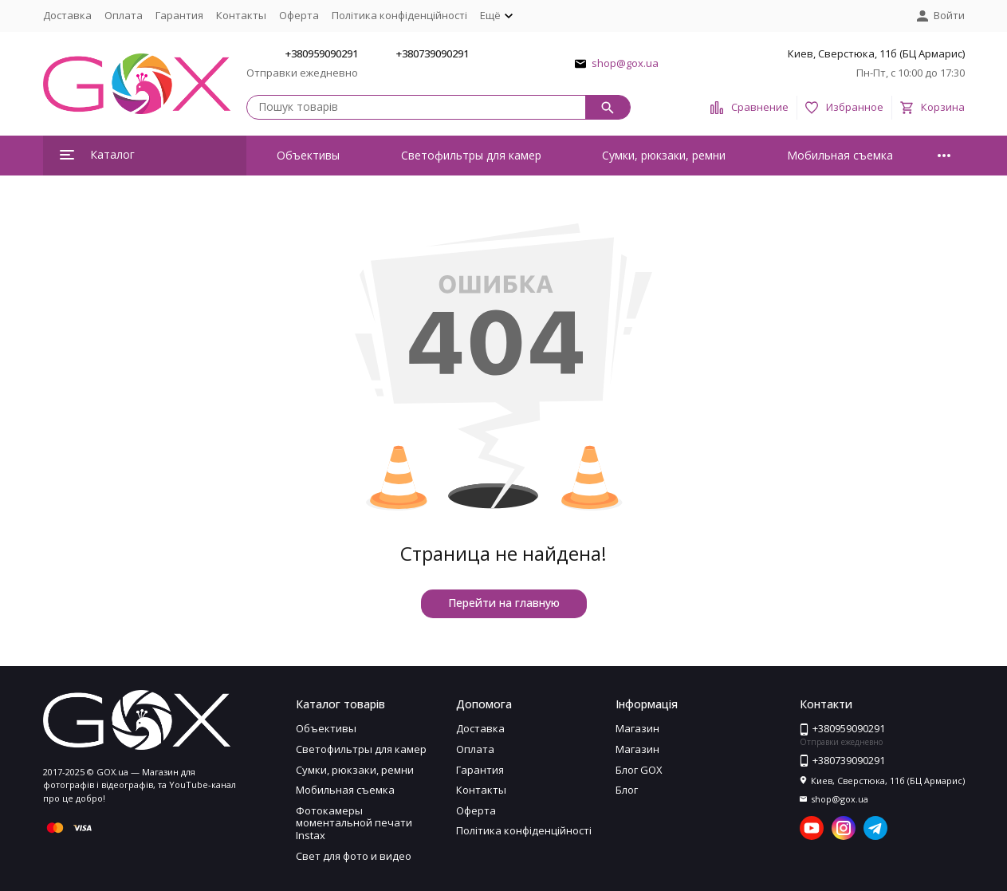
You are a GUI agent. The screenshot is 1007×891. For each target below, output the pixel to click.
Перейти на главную (504, 602)
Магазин (637, 728)
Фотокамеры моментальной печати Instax (354, 822)
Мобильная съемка (840, 155)
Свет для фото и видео (353, 856)
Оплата (123, 15)
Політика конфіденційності (399, 15)
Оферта (299, 15)
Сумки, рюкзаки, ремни (664, 155)
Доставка (67, 15)
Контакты (241, 15)
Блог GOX (639, 770)
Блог (627, 790)
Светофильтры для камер (471, 155)
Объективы (308, 155)
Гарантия (179, 15)
